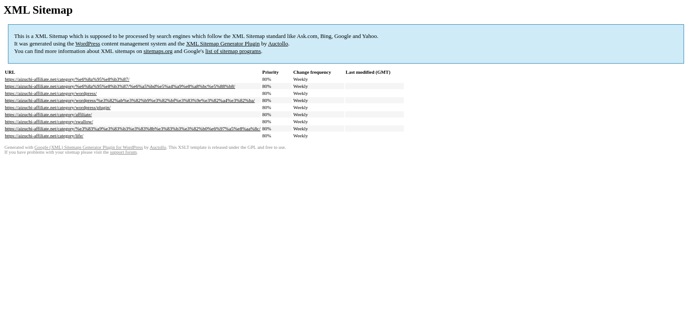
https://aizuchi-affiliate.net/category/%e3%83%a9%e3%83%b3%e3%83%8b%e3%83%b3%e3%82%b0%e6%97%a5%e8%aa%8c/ (132, 128)
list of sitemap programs (233, 51)
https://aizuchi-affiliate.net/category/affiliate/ (48, 114)
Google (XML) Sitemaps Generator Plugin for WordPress (88, 147)
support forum (123, 152)
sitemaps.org (158, 51)
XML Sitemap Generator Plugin (223, 43)
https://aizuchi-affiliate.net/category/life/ (44, 135)
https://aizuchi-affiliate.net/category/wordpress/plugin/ (58, 107)
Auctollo (278, 43)
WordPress (87, 43)
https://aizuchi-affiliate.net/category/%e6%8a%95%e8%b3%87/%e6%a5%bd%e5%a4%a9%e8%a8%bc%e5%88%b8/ (120, 86)
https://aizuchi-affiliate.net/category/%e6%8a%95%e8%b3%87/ (67, 79)
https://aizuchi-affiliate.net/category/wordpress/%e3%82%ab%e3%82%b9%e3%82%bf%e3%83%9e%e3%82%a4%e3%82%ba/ (130, 100)
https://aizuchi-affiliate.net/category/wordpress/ (51, 93)
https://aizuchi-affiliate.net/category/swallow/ (49, 121)
